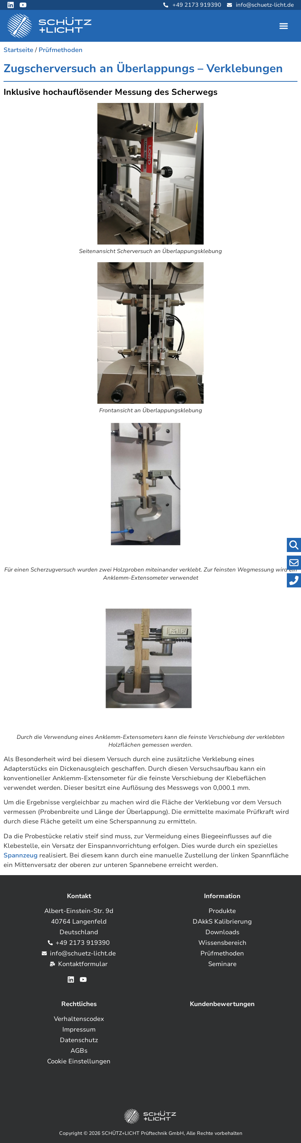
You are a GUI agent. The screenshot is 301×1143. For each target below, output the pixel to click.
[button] (283, 26)
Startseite (18, 50)
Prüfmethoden (61, 50)
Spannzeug (21, 855)
